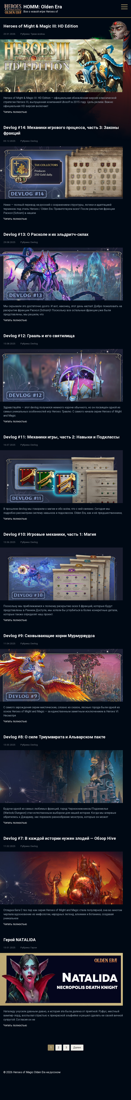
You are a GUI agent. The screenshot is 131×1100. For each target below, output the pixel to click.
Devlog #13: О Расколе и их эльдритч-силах (56, 234)
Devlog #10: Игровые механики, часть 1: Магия (60, 540)
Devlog (34, 141)
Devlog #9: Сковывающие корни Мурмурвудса (59, 641)
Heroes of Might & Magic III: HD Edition (48, 26)
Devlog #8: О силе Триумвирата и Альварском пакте (59, 745)
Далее (77, 1064)
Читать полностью (15, 112)
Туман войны (38, 33)
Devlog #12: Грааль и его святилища (47, 335)
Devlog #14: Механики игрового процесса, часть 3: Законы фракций (62, 130)
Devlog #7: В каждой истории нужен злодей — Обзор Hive (59, 852)
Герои (34, 964)
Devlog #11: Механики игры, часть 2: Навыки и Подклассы (60, 439)
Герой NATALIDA (22, 956)
